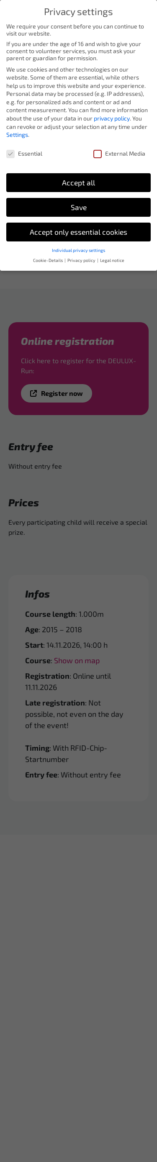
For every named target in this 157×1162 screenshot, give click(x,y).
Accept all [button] (78, 177)
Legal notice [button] (112, 254)
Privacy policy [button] (81, 254)
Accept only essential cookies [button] (78, 226)
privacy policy (112, 112)
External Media (119, 147)
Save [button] (79, 202)
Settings (17, 129)
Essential (24, 147)
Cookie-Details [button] (48, 254)
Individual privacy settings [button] (78, 244)
